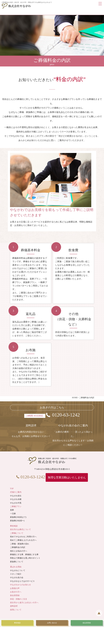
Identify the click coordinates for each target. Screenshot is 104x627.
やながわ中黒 (15, 503)
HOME (74, 398)
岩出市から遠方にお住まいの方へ (24, 603)
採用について (15, 610)
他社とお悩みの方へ (18, 551)
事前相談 (14, 526)
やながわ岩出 (15, 496)
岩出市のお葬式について (20, 529)
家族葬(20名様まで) (18, 517)
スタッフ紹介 (15, 574)
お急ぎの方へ (15, 592)
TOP (12, 489)
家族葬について (16, 562)
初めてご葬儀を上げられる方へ (23, 540)
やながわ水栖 (15, 499)
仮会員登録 (15, 595)
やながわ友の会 (16, 578)
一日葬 (13, 514)
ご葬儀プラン (15, 506)
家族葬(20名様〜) (17, 521)
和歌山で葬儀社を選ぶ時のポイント (25, 558)
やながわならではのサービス (22, 581)
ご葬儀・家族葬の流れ (19, 544)
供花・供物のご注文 (18, 599)
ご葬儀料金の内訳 (17, 547)
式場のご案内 (15, 492)
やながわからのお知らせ (20, 585)
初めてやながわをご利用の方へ (23, 537)
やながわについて (17, 570)
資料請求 (14, 606)
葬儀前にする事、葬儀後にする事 (24, 554)
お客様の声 (15, 588)
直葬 (12, 510)
